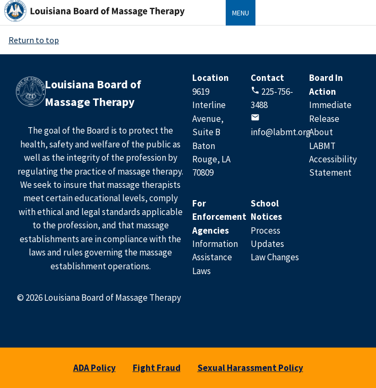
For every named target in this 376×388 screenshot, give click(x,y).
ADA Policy (94, 368)
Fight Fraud (157, 368)
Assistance (212, 257)
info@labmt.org (281, 132)
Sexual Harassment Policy (250, 368)
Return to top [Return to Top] (33, 40)
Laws (201, 271)
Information (215, 244)
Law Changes (275, 257)
